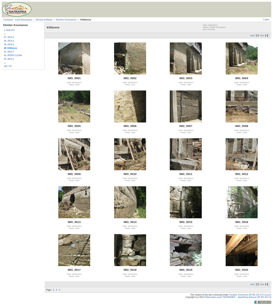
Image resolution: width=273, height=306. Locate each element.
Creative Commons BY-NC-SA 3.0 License (250, 295)
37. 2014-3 (9, 37)
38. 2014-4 (9, 41)
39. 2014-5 (9, 44)
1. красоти (9, 30)
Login (266, 19)
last (262, 35)
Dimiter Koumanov (66, 19)
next (252, 35)
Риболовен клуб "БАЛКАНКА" (220, 297)
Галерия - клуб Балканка (17, 19)
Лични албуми (44, 19)
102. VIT (8, 66)
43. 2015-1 (9, 59)
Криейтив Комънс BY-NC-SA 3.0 (254, 297)
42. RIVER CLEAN (13, 55)
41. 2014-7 (9, 52)
